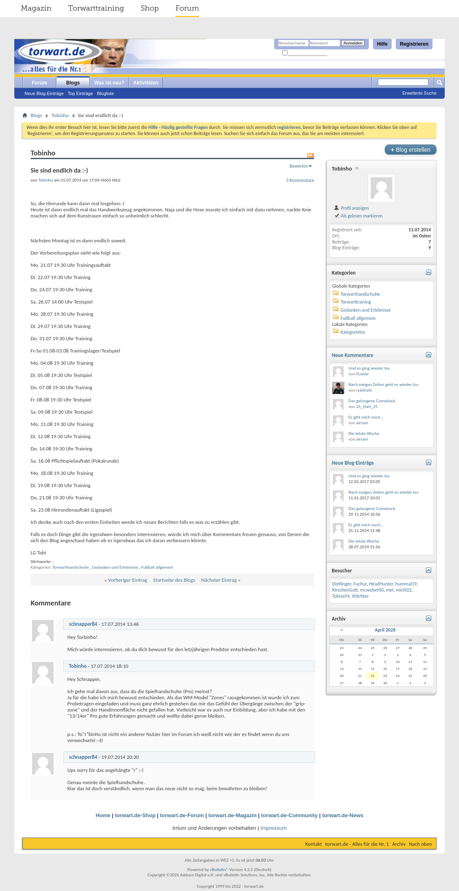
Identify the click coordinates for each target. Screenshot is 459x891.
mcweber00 (372, 590)
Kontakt (313, 844)
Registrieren (414, 44)
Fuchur (360, 584)
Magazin (36, 8)
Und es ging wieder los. (369, 368)
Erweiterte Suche (419, 93)
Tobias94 (341, 596)
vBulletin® (219, 869)
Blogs (73, 83)
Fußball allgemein (157, 567)
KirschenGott (345, 590)
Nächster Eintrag (219, 580)
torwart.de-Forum (182, 815)
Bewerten (299, 166)
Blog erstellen (410, 149)
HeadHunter (381, 584)
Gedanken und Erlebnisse (115, 567)
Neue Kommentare (352, 355)
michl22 (404, 590)
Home (102, 815)
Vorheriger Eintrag (127, 580)
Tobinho (60, 115)
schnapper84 (83, 624)
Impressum (273, 828)
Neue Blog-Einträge (44, 93)
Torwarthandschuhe (71, 567)
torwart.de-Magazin (232, 815)
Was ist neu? (109, 83)
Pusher (362, 374)
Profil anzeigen (351, 208)
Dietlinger (341, 584)
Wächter (360, 596)
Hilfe (382, 44)
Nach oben (420, 844)
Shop (150, 8)
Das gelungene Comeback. (372, 400)
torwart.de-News (342, 815)
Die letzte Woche (363, 433)
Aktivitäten (145, 83)
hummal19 (406, 584)
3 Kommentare (300, 180)
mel (389, 590)
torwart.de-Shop (135, 815)
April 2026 (385, 630)
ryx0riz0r (364, 390)
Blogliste (105, 93)
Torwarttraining (96, 8)
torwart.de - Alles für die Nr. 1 (357, 844)
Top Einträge (80, 93)
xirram (362, 423)
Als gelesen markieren (358, 216)
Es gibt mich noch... (366, 417)
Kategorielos (353, 332)
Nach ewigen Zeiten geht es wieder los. (383, 384)
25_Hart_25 (367, 406)
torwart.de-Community (289, 815)
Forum (187, 8)
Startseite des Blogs (174, 580)
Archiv (399, 844)
